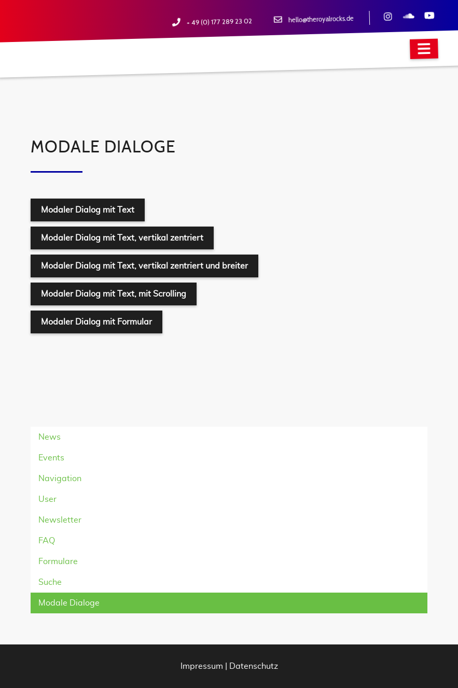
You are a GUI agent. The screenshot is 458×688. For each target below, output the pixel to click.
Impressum (202, 666)
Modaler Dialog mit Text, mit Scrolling (113, 294)
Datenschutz (253, 666)
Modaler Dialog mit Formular (96, 322)
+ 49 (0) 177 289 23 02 (219, 22)
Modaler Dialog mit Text (87, 210)
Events (51, 458)
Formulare (58, 561)
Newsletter (59, 520)
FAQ (46, 541)
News (49, 437)
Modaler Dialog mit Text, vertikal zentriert (122, 238)
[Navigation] (424, 49)
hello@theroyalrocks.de (321, 20)
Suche (50, 582)
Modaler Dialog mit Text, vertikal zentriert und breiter (144, 266)
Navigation (59, 478)
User (47, 499)
